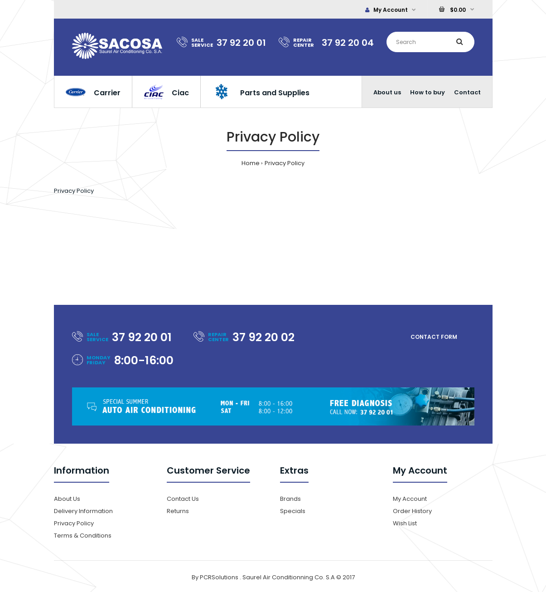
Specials (292, 511)
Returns (178, 511)
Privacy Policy (284, 163)
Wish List (405, 523)
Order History (412, 511)
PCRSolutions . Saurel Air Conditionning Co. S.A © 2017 (277, 577)
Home (251, 163)
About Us (67, 498)
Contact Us (183, 498)
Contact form (434, 337)
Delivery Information (83, 511)
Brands (290, 498)
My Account (386, 10)
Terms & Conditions (82, 535)
